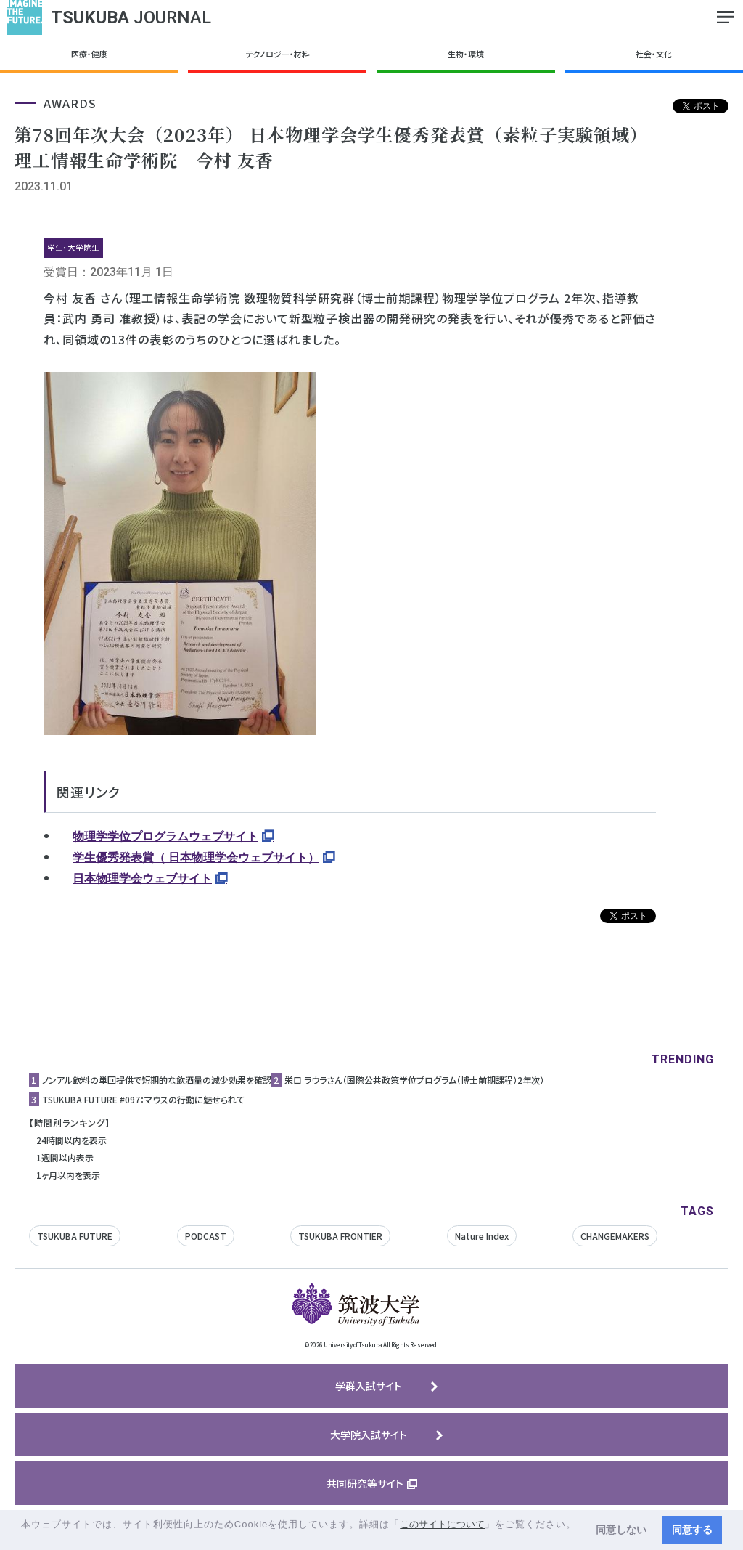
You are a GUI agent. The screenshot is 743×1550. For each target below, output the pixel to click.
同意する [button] (692, 1529)
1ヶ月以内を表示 (68, 1175)
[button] (23, 1538)
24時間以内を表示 (71, 1140)
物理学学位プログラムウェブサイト (165, 836)
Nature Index (482, 1236)
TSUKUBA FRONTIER (340, 1236)
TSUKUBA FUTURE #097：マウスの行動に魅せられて (143, 1099)
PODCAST (205, 1236)
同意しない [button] (621, 1529)
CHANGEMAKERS (614, 1236)
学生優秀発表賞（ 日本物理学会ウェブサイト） (196, 857)
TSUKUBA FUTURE (74, 1236)
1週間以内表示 (65, 1157)
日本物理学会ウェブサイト (142, 878)
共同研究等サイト (365, 1483)
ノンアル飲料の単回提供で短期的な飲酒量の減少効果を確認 (156, 1080)
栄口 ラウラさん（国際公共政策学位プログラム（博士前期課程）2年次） (414, 1080)
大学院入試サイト (368, 1434)
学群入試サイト (368, 1386)
